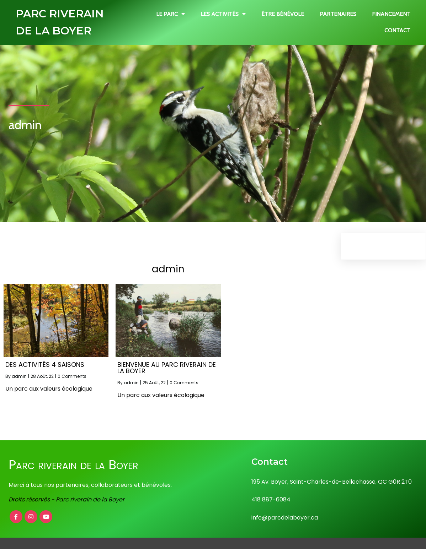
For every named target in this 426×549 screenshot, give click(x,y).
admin (19, 376)
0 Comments (72, 376)
